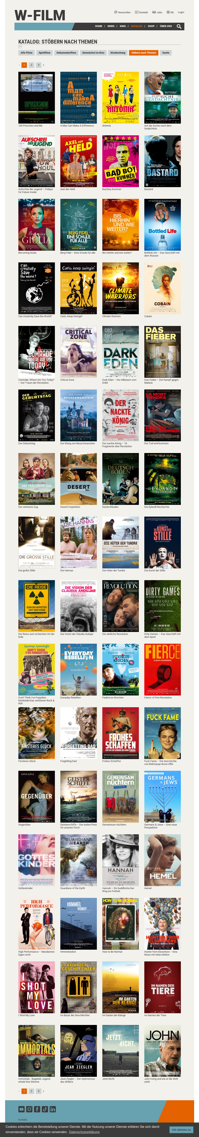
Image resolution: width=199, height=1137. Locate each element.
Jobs (157, 12)
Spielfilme (44, 52)
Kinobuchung (118, 52)
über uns (166, 26)
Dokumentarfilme (66, 52)
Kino (123, 26)
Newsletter (122, 12)
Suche (165, 52)
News (111, 26)
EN (170, 12)
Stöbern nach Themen (143, 52)
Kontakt (141, 12)
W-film (40, 15)
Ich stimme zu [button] (181, 1129)
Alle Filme (26, 52)
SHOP (151, 26)
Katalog (136, 26)
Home (98, 26)
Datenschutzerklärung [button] (84, 1132)
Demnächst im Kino (93, 52)
